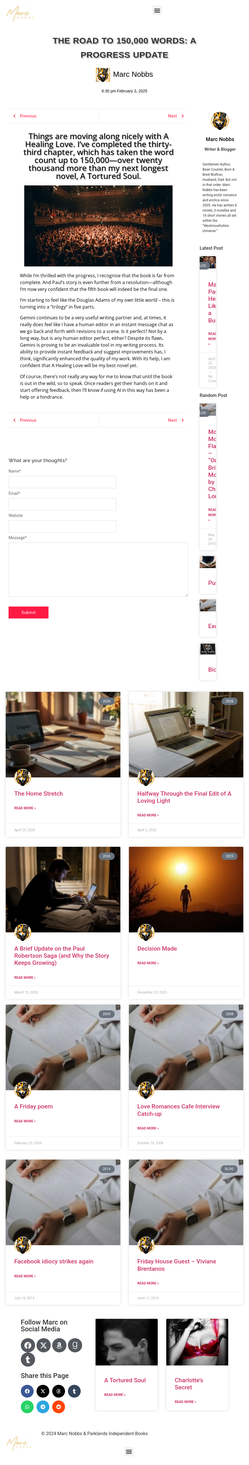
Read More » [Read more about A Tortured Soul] (114, 1395)
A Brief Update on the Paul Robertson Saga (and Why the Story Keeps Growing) (61, 955)
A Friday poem (33, 1106)
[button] (157, 10)
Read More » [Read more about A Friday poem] (25, 1121)
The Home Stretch (38, 793)
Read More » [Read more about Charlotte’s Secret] (185, 1402)
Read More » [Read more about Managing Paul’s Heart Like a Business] (213, 339)
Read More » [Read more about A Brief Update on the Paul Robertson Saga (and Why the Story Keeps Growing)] (25, 978)
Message (18, 538)
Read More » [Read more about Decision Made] (148, 963)
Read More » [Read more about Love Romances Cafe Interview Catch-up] (148, 1128)
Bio (212, 669)
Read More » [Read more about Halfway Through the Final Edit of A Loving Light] (148, 815)
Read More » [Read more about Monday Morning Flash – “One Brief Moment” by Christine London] (213, 515)
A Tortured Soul (125, 1380)
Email (14, 493)
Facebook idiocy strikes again (54, 1261)
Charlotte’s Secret (189, 1384)
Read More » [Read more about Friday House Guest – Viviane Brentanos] (148, 1283)
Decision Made (157, 948)
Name (15, 471)
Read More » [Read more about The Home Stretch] (25, 808)
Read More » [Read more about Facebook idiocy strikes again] (25, 1276)
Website (16, 516)
